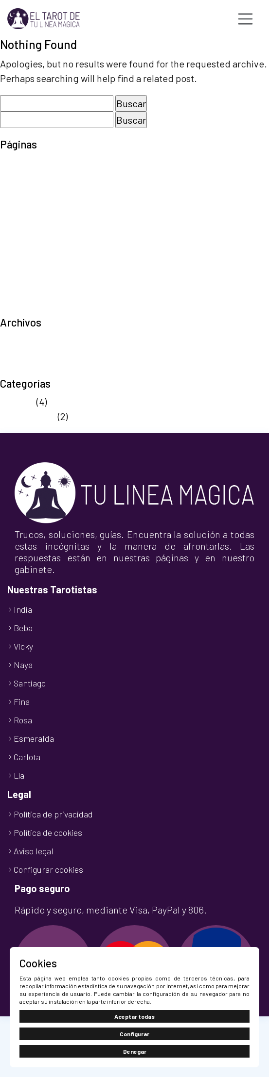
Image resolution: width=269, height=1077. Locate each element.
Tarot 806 (20, 265)
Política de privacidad (46, 250)
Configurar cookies (48, 869)
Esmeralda (34, 738)
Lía (19, 775)
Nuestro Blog (27, 221)
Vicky (23, 646)
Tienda (15, 294)
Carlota (27, 756)
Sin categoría (28, 416)
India (23, 609)
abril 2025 (20, 355)
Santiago (30, 683)
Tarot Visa (21, 279)
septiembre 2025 (36, 340)
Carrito (14, 177)
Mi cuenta (20, 206)
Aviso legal (22, 163)
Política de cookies (40, 236)
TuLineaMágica (32, 308)
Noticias (17, 402)
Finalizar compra (35, 192)
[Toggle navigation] (245, 19)
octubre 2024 (28, 369)
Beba (23, 627)
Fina (22, 701)
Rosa (23, 720)
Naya (23, 664)
